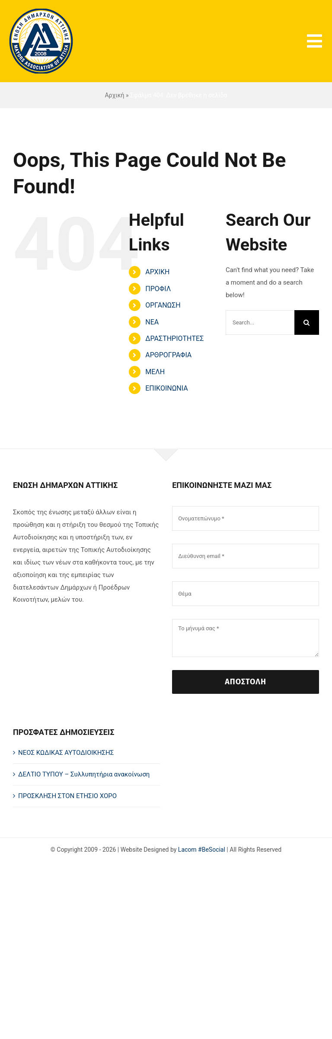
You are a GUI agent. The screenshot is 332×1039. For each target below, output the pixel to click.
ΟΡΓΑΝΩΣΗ (163, 305)
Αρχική (114, 95)
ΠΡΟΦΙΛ (158, 289)
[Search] (306, 322)
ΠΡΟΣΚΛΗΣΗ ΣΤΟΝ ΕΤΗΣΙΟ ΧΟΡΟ (67, 796)
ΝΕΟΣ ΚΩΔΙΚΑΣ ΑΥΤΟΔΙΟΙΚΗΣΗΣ (66, 753)
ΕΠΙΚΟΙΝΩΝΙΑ (166, 388)
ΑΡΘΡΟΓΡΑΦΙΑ (168, 355)
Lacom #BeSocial (201, 849)
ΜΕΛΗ (155, 372)
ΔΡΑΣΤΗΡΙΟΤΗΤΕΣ (174, 338)
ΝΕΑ (152, 322)
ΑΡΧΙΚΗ (157, 272)
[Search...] (260, 322)
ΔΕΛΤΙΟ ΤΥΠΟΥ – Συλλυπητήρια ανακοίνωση (84, 774)
